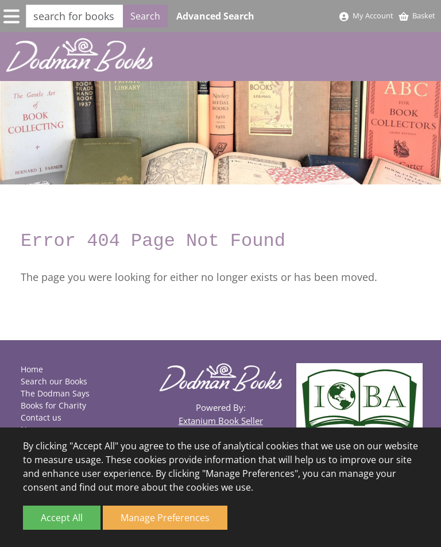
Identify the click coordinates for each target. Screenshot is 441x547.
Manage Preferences (165, 517)
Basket (416, 15)
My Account (365, 15)
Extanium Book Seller (221, 420)
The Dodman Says (55, 393)
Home (32, 369)
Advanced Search (215, 16)
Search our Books (54, 381)
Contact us (41, 417)
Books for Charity (53, 405)
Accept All (62, 517)
